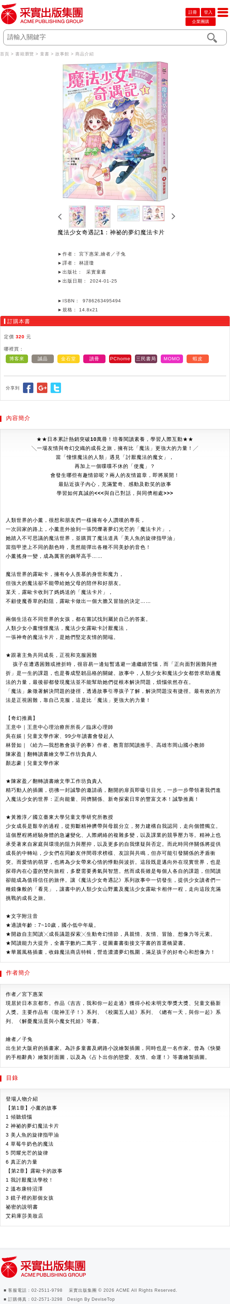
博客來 (16, 358)
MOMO (172, 358)
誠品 (43, 358)
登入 (208, 12)
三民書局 (146, 358)
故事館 (62, 54)
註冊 (192, 12)
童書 (44, 54)
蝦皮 (198, 358)
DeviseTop (103, 1299)
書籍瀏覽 (24, 54)
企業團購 (200, 21)
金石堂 (68, 358)
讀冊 (94, 358)
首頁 (4, 54)
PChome (120, 358)
